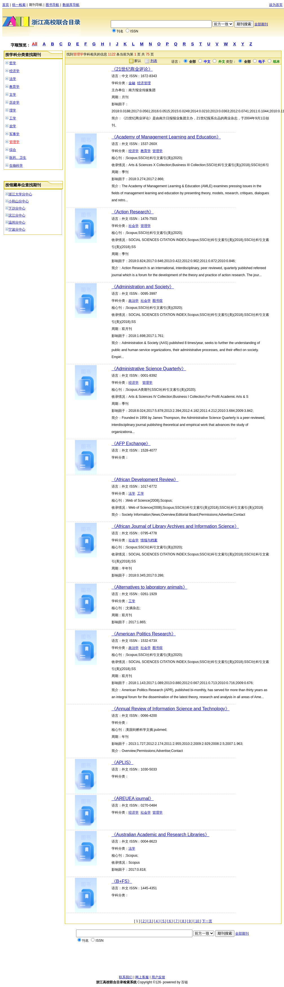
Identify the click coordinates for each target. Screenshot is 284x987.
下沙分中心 (16, 208)
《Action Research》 (133, 211)
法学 (12, 79)
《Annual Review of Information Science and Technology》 (171, 708)
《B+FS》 (122, 881)
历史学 (14, 102)
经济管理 (144, 83)
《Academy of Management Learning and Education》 (166, 137)
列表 (153, 61)
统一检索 (19, 5)
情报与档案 (149, 540)
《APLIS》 (122, 762)
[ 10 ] (197, 921)
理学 (12, 110)
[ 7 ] (176, 921)
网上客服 (142, 977)
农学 (12, 126)
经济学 (14, 71)
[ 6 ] (170, 921)
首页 (5, 5)
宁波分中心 (16, 229)
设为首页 (276, 5)
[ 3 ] (150, 921)
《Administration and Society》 (143, 286)
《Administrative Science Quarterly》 (149, 368)
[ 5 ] (163, 921)
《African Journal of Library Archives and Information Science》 (175, 526)
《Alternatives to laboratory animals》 (149, 587)
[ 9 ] (189, 921)
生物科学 (16, 166)
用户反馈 (158, 977)
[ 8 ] (183, 921)
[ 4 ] (156, 921)
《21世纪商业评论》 (132, 69)
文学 (12, 95)
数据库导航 (71, 5)
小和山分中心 (18, 201)
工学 (12, 118)
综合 (12, 150)
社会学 (133, 226)
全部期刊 (261, 24)
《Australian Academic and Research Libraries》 (160, 834)
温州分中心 (16, 222)
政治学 (133, 301)
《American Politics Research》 (144, 633)
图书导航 (52, 5)
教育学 (14, 87)
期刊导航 (36, 5)
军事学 (14, 134)
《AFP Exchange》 (131, 443)
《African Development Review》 (145, 479)
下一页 (207, 921)
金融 (131, 83)
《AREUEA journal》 (133, 798)
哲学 (12, 63)
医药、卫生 (17, 158)
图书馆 (157, 301)
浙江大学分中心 (20, 194)
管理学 (14, 142)
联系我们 (125, 977)
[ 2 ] (144, 921)
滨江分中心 (16, 215)
